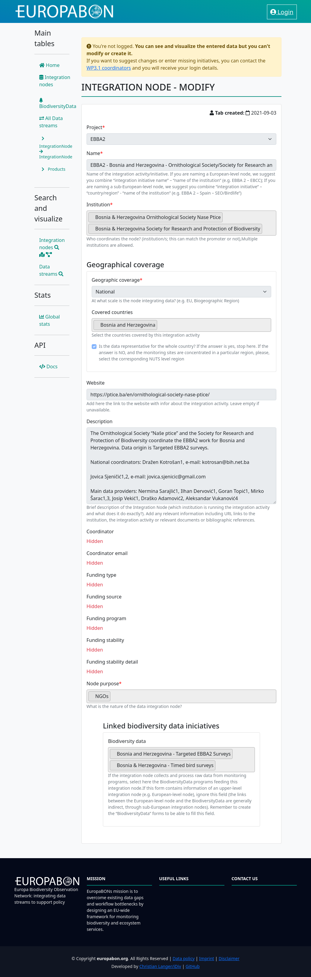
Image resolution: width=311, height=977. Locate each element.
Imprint (206, 958)
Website (96, 382)
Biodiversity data (127, 741)
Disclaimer (229, 958)
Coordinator (100, 531)
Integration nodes (54, 81)
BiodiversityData (57, 103)
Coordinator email (107, 553)
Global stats (49, 320)
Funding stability (105, 640)
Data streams (51, 270)
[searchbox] (265, 231)
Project (94, 127)
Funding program (106, 618)
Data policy (184, 958)
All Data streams (51, 122)
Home (49, 65)
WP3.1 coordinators (109, 68)
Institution (98, 204)
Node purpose (103, 683)
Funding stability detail (112, 661)
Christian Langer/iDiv (160, 966)
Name (93, 153)
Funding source (104, 596)
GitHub (193, 966)
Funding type (101, 575)
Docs (48, 366)
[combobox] (181, 223)
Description (100, 421)
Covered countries (112, 312)
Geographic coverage (116, 280)
